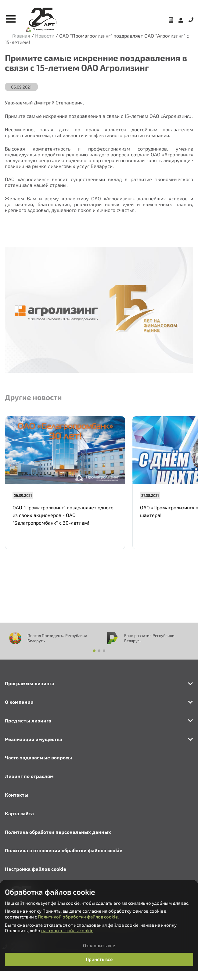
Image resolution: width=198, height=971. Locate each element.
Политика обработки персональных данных (58, 832)
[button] (94, 650)
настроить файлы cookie (67, 930)
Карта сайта (19, 813)
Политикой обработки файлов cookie (78, 916)
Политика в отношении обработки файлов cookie (63, 850)
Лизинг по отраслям (29, 776)
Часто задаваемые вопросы (38, 758)
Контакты (16, 795)
